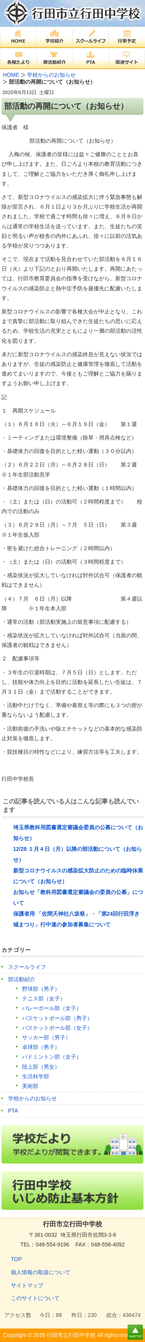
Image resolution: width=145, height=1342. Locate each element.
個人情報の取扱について (40, 1272)
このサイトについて (35, 1298)
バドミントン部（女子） (52, 1057)
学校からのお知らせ (32, 1098)
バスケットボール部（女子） (57, 1028)
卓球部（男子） (41, 1047)
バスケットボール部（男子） (57, 1018)
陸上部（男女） (41, 1067)
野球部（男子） (41, 989)
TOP (16, 1259)
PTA (13, 1111)
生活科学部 (35, 1076)
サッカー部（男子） (46, 1037)
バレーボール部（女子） (52, 1008)
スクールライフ (27, 967)
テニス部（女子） (43, 998)
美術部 (30, 1086)
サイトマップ (27, 1285)
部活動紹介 (21, 979)
